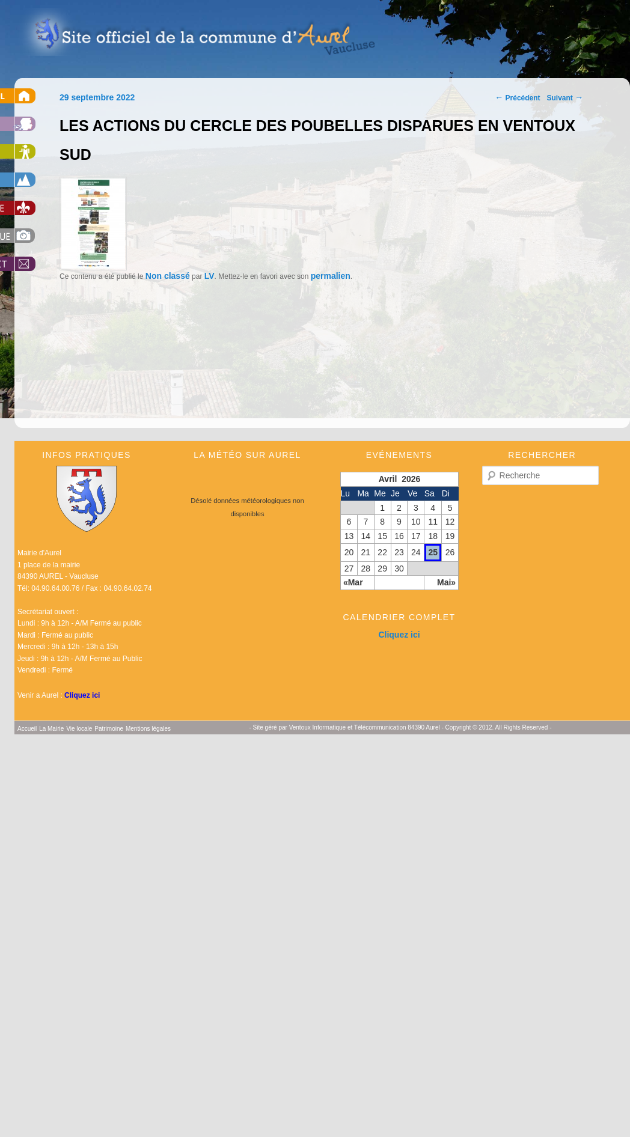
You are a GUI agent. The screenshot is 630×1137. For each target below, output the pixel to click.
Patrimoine (108, 728)
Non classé (167, 276)
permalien (330, 276)
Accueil (27, 728)
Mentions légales (148, 728)
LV (209, 276)
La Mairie (51, 728)
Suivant (565, 98)
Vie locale (79, 728)
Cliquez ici (82, 695)
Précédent (517, 98)
